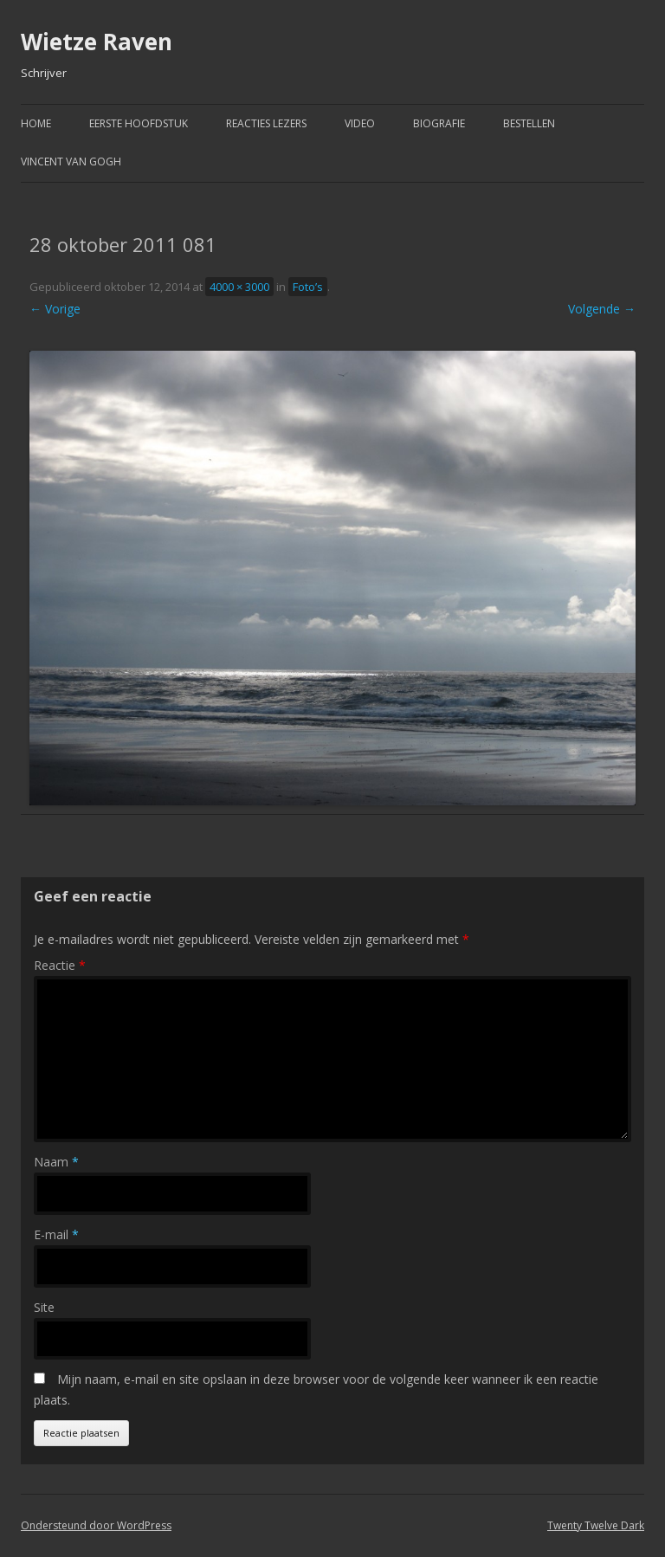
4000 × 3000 (239, 286)
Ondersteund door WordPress (96, 1525)
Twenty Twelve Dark (595, 1525)
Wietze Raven (96, 41)
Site (44, 1307)
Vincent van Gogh (71, 161)
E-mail (56, 1234)
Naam (56, 1161)
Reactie (60, 965)
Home (36, 123)
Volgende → (602, 308)
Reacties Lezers (266, 123)
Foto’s (308, 286)
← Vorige (55, 308)
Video (360, 123)
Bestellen (529, 123)
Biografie (439, 123)
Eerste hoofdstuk (138, 123)
